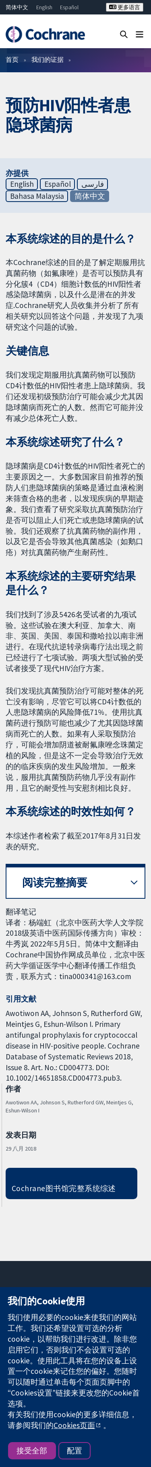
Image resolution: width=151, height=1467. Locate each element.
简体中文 (17, 7)
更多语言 (124, 7)
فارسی (92, 184)
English (44, 7)
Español (69, 7)
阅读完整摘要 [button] (54, 882)
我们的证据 (47, 59)
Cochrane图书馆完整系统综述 (64, 1188)
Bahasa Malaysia (37, 196)
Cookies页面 (74, 1425)
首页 (12, 59)
